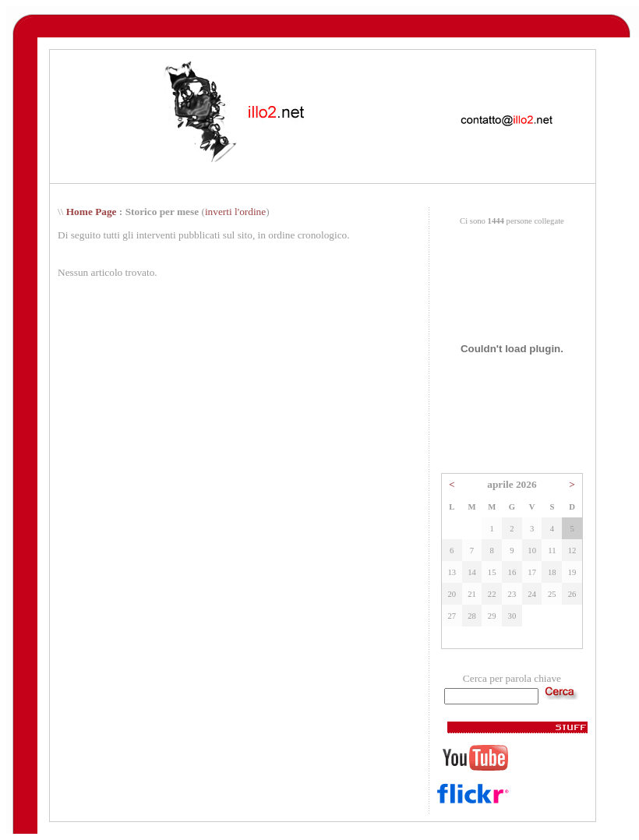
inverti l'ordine (235, 211)
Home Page (91, 211)
